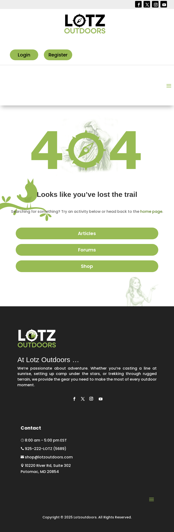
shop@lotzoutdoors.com (47, 457)
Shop (87, 266)
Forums (87, 250)
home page (151, 211)
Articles (87, 233)
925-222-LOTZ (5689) (43, 448)
